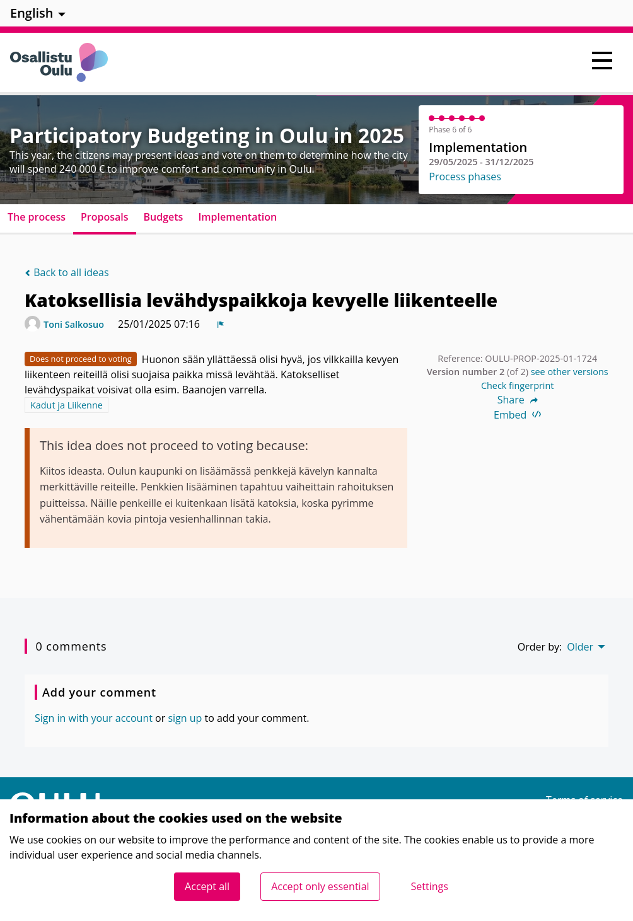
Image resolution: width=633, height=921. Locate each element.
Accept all (207, 886)
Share (517, 400)
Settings (429, 886)
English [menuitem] (32, 12)
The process (37, 217)
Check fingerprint (517, 385)
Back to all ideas (67, 272)
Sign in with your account (94, 718)
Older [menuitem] (580, 647)
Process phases (465, 176)
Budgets (163, 217)
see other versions (569, 372)
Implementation (237, 217)
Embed (517, 415)
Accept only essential (320, 886)
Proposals (105, 217)
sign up (185, 718)
